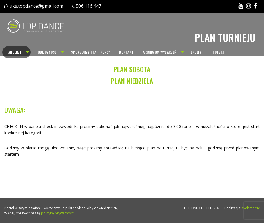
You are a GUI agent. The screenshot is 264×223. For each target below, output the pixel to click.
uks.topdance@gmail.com (36, 6)
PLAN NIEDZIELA (132, 81)
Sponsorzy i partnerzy (90, 52)
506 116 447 (88, 6)
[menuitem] (16, 52)
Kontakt (126, 52)
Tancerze (13, 52)
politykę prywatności (57, 213)
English (197, 52)
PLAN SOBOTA (132, 69)
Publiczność (46, 52)
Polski (218, 52)
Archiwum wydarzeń (160, 52)
